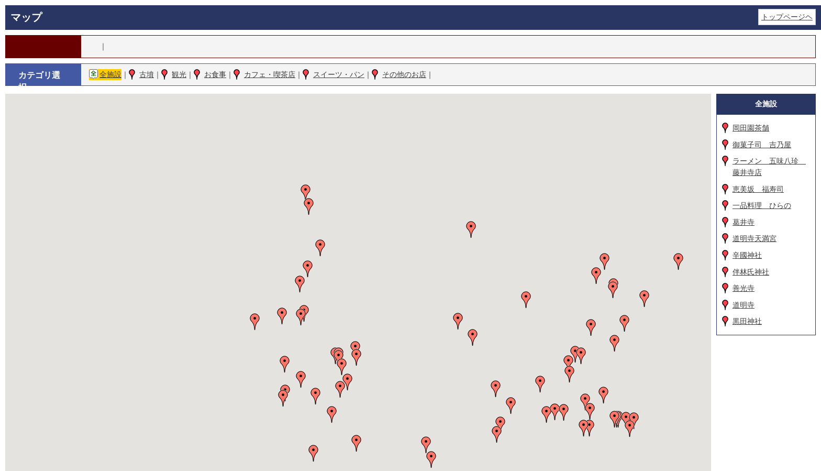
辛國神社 (747, 255)
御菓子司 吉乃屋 (762, 144)
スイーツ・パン (338, 74)
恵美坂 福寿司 (758, 189)
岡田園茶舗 (751, 128)
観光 (179, 74)
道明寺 (744, 305)
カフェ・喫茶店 (269, 74)
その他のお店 (404, 74)
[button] (301, 317)
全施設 (110, 74)
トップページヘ (787, 17)
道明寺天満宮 (754, 238)
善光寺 (744, 288)
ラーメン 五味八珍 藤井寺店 (769, 167)
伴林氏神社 (751, 272)
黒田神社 (747, 321)
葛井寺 (744, 222)
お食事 (215, 74)
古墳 (146, 74)
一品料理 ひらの (762, 205)
